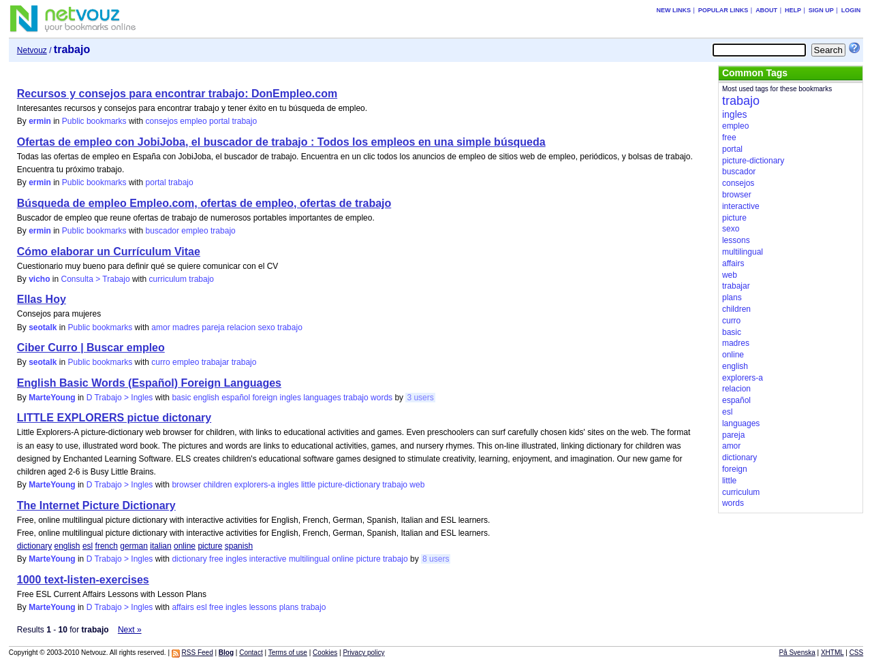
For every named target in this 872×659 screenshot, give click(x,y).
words (381, 397)
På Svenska (797, 652)
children (217, 484)
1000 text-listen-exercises (83, 579)
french (106, 546)
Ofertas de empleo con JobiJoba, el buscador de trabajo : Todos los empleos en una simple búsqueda (281, 142)
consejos (162, 121)
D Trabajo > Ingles (120, 397)
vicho (39, 279)
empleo (193, 121)
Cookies (325, 652)
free (216, 559)
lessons (263, 607)
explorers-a (254, 484)
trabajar (216, 362)
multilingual (309, 559)
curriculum (168, 279)
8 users (435, 559)
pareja (213, 327)
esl (87, 546)
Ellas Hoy (41, 299)
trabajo (244, 121)
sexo (266, 327)
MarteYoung (52, 397)
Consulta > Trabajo (95, 279)
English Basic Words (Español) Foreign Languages (149, 383)
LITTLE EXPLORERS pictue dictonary (114, 417)
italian (160, 546)
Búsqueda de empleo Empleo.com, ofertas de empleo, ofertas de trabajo (204, 203)
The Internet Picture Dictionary (96, 505)
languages (322, 397)
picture (210, 546)
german (134, 546)
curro (160, 362)
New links (673, 10)
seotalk (43, 327)
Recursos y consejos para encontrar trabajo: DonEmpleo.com (177, 93)
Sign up (821, 10)
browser (186, 484)
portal (219, 121)
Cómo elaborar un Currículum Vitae (108, 251)
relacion (241, 327)
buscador (162, 231)
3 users (420, 397)
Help (793, 10)
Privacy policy (363, 652)
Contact (250, 652)
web (416, 484)
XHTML (832, 652)
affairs (182, 607)
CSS (857, 652)
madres (186, 327)
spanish (239, 546)
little (308, 484)
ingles (290, 397)
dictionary (34, 546)
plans (289, 607)
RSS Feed (197, 652)
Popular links (723, 10)
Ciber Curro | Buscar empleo (91, 347)
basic (181, 397)
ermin (40, 121)
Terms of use (287, 652)
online (185, 546)
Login (851, 10)
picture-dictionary (349, 484)
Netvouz (32, 50)
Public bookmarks (94, 121)
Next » (130, 629)
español (235, 397)
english (206, 397)
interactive (268, 559)
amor (160, 327)
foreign (265, 397)
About (766, 10)
